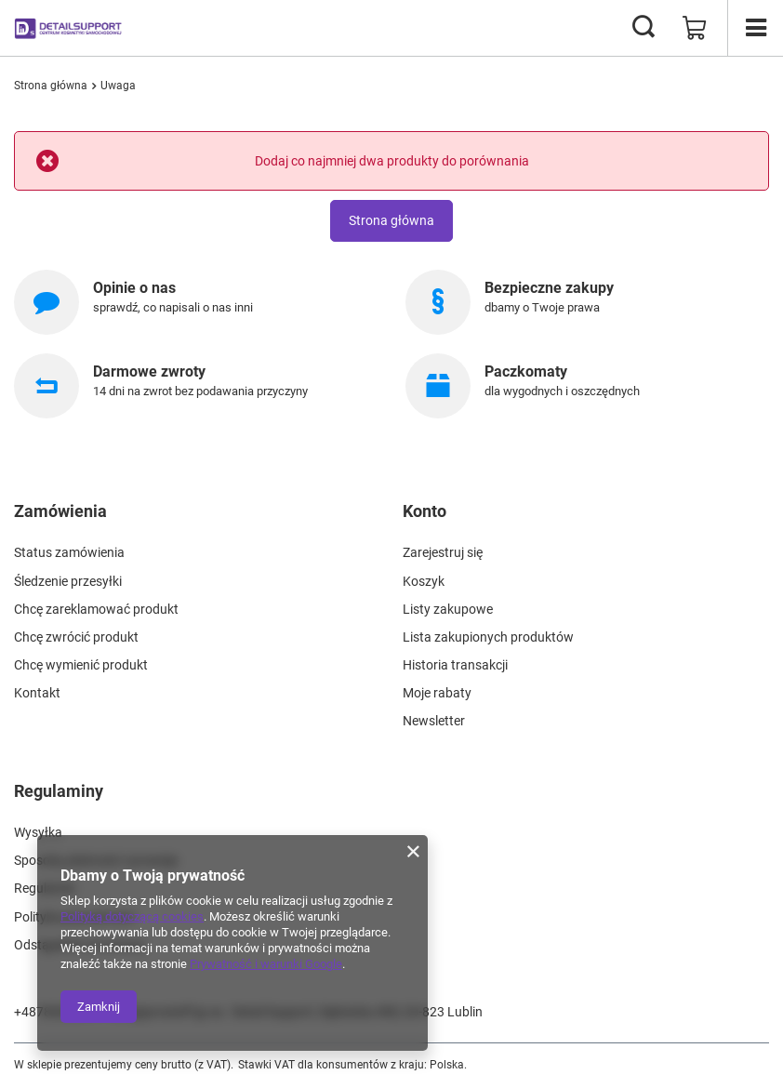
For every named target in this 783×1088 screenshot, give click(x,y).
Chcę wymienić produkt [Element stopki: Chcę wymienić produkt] (81, 664)
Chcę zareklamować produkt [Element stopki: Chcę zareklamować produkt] (96, 609)
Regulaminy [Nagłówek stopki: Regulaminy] (58, 791)
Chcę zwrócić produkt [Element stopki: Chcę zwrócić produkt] (76, 637)
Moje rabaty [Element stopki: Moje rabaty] (437, 692)
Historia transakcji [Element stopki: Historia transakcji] (455, 664)
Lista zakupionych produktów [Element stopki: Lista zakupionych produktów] (488, 637)
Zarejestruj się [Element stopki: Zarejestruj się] (443, 552)
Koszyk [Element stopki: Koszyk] (424, 581)
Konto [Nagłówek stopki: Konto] (424, 511)
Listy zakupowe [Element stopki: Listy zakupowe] (448, 609)
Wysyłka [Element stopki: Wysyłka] (38, 832)
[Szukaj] (643, 28)
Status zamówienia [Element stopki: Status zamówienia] (69, 552)
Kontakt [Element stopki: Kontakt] (37, 692)
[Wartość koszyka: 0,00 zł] (695, 28)
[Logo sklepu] (70, 27)
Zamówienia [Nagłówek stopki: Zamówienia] (60, 511)
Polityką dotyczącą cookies (132, 916)
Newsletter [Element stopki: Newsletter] (434, 720)
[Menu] (755, 28)
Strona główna (50, 85)
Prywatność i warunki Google (266, 964)
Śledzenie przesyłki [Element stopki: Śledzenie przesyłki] (68, 581)
